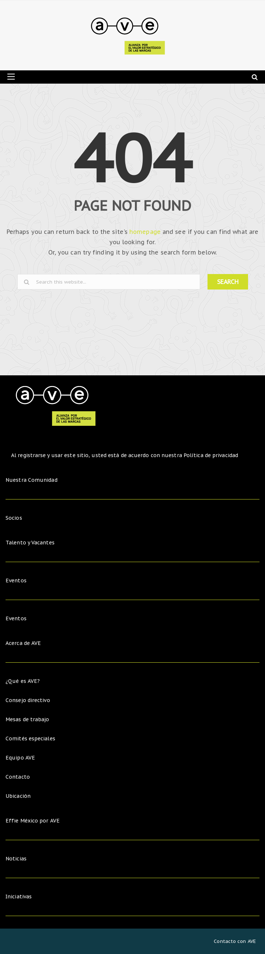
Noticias (16, 858)
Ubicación (18, 796)
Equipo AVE (20, 757)
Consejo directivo (28, 700)
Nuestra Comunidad (31, 480)
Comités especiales (30, 738)
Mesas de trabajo (27, 719)
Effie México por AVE (33, 820)
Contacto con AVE (235, 941)
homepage (145, 231)
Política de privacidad (211, 455)
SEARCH (227, 281)
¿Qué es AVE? (23, 681)
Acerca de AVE (23, 643)
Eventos (16, 580)
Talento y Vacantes (30, 542)
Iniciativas (19, 896)
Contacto (18, 777)
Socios (14, 518)
